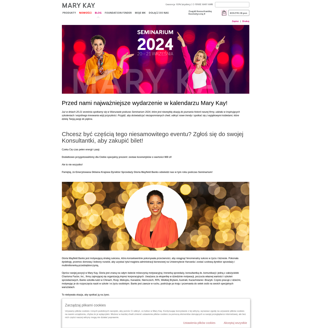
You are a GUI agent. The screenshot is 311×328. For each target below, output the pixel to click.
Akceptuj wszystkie (235, 322)
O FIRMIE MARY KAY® (203, 4)
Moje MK (140, 12)
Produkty (69, 12)
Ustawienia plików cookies (199, 322)
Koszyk (239, 12)
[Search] (232, 4)
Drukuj (245, 21)
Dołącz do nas (159, 12)
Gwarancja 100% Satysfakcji (178, 4)
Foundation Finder (118, 12)
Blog (98, 12)
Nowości (85, 12)
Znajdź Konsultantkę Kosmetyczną (200, 12)
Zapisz (235, 21)
